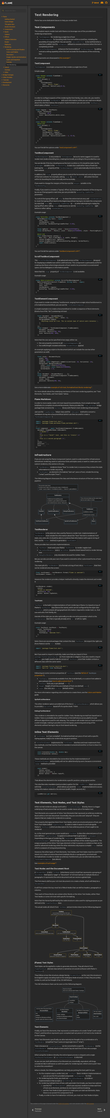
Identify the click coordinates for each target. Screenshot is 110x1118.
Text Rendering (11, 64)
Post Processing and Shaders (15, 49)
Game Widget (9, 21)
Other (6, 72)
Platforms (8, 44)
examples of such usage (46, 863)
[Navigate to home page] (7, 3)
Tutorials (6, 80)
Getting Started (10, 19)
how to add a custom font (61, 681)
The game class (9, 24)
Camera (7, 34)
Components (9, 29)
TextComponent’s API (67, 147)
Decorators (10, 54)
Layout (7, 67)
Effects (7, 37)
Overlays (7, 69)
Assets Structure (10, 26)
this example (64, 58)
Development (7, 82)
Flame (5, 16)
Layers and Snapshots (13, 59)
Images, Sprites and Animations (16, 57)
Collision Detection (10, 39)
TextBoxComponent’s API (69, 251)
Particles (9, 62)
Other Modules (7, 77)
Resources (6, 85)
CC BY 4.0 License (63, 1103)
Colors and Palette (12, 52)
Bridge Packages (8, 75)
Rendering (8, 47)
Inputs (7, 32)
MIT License (90, 1103)
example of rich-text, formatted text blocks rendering (71, 387)
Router (7, 42)
